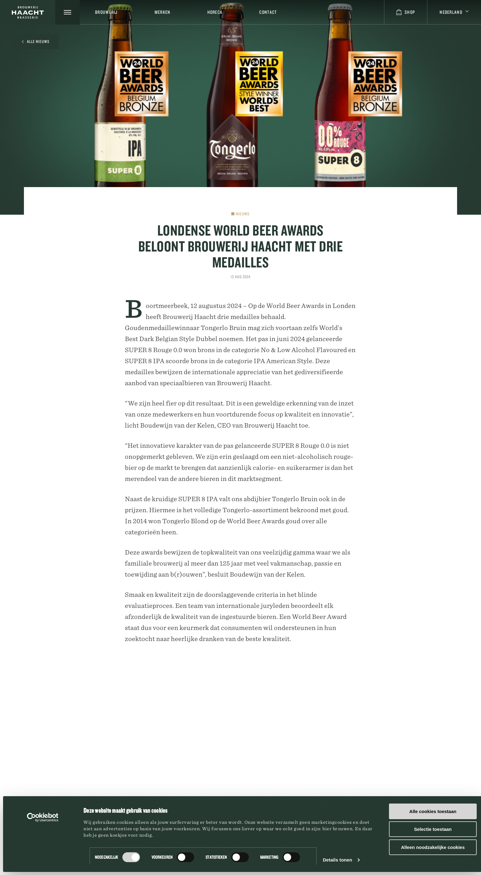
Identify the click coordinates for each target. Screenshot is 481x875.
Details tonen (337, 859)
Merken (163, 12)
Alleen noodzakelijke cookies (433, 847)
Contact (268, 12)
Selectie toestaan (433, 829)
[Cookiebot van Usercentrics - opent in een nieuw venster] (43, 817)
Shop (405, 12)
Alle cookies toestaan (432, 811)
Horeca (215, 12)
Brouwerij (106, 12)
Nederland (454, 12)
